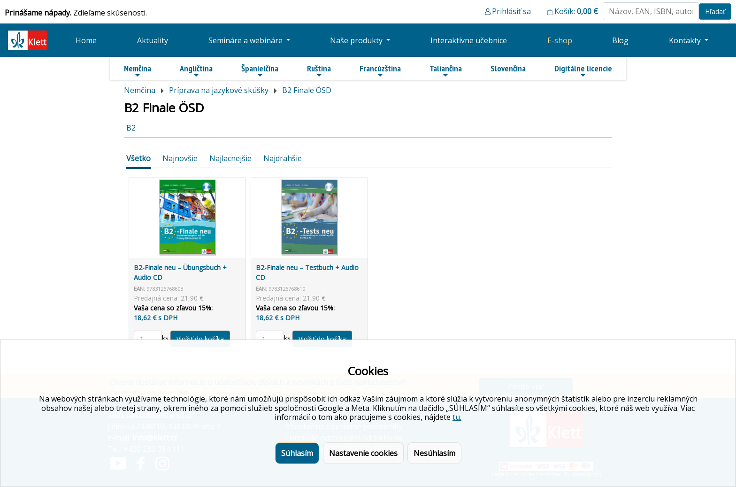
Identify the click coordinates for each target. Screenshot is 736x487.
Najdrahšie (282, 158)
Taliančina (445, 71)
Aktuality (152, 40)
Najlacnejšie (230, 158)
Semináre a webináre (246, 40)
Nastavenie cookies (363, 453)
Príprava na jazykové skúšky (218, 90)
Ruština (319, 71)
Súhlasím (297, 453)
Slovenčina (508, 68)
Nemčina (137, 71)
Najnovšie (180, 158)
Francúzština (380, 71)
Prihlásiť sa (511, 11)
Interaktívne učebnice (468, 40)
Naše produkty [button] (357, 40)
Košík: (576, 11)
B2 (131, 128)
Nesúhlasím (434, 453)
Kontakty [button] (686, 40)
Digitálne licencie (583, 71)
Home (86, 40)
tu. (456, 417)
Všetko (138, 158)
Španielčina (259, 71)
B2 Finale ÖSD (306, 90)
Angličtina (196, 71)
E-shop (559, 40)
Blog (620, 40)
